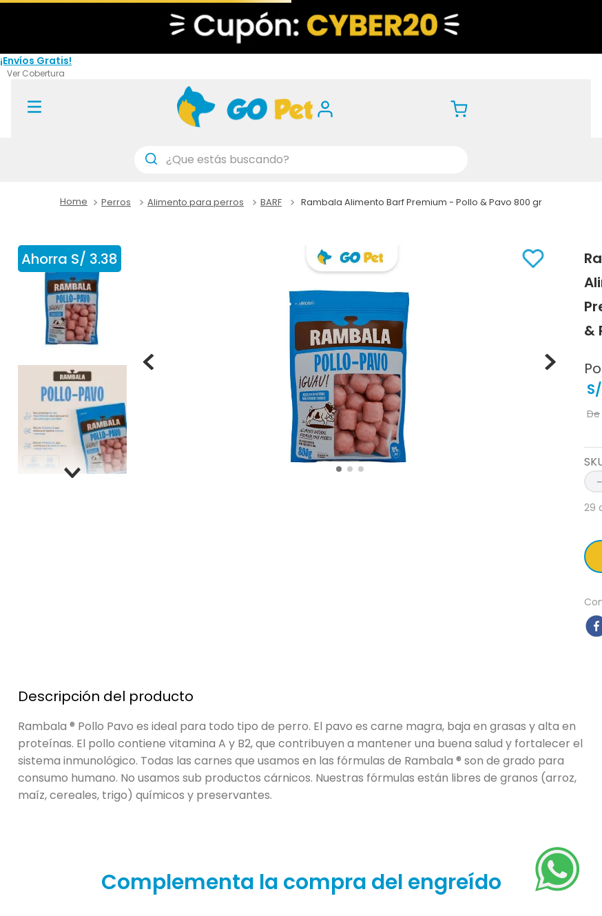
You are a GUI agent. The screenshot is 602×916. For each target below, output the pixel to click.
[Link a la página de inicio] (73, 202)
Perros (116, 202)
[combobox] (301, 160)
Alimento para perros (195, 202)
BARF (271, 202)
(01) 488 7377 (135, 66)
